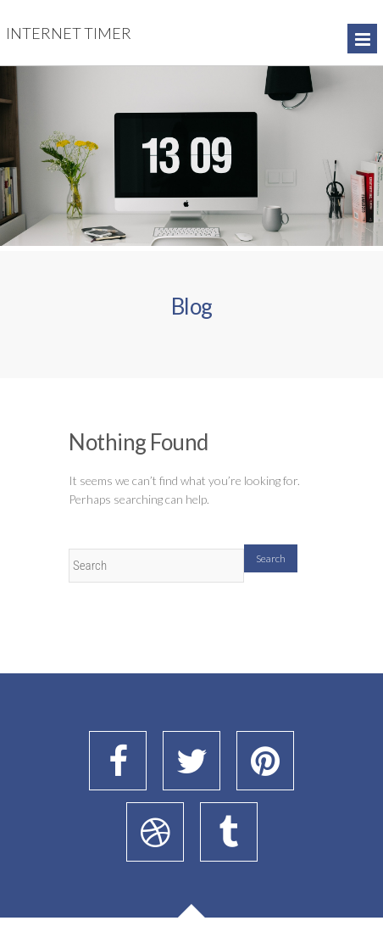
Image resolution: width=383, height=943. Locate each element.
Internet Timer (68, 33)
